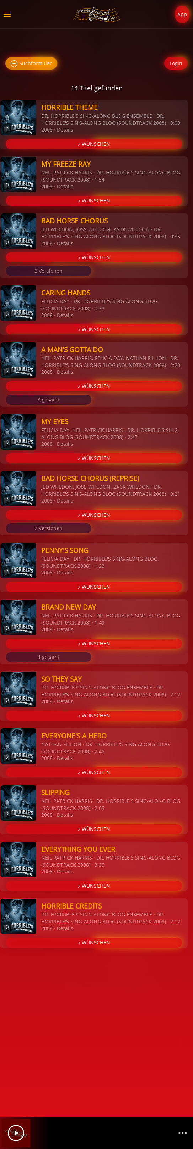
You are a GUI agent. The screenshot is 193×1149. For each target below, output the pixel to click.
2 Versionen (48, 270)
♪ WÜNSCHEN (94, 143)
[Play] (16, 1133)
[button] (7, 14)
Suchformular (31, 63)
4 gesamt (48, 657)
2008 (47, 129)
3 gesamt (48, 399)
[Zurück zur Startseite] (96, 14)
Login (176, 63)
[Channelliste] (182, 1133)
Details (65, 129)
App (182, 14)
